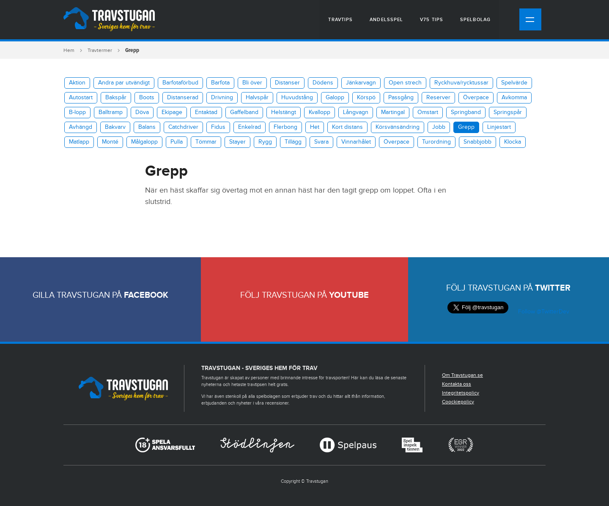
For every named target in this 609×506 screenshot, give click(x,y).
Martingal (393, 112)
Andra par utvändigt (124, 82)
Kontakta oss (456, 384)
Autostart (81, 97)
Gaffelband (244, 112)
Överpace (476, 97)
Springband (466, 112)
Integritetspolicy (460, 393)
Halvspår (257, 97)
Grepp (466, 127)
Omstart (427, 112)
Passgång (401, 97)
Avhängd (80, 127)
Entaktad (206, 112)
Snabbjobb (477, 142)
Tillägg (293, 142)
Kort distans (347, 127)
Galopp (335, 97)
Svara (321, 142)
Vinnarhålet (356, 142)
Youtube (349, 295)
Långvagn (355, 112)
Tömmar (206, 142)
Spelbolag (475, 19)
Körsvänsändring (398, 127)
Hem (68, 50)
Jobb (438, 127)
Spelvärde (514, 82)
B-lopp (77, 112)
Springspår (508, 112)
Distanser (287, 82)
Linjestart (499, 127)
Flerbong (285, 127)
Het (314, 127)
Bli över (252, 82)
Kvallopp (319, 112)
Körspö (366, 97)
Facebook (146, 295)
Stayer (237, 142)
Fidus (218, 127)
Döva (142, 112)
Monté (110, 142)
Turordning (436, 142)
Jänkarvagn (361, 82)
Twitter (553, 288)
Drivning (222, 97)
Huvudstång (297, 97)
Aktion (77, 82)
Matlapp (79, 142)
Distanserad (182, 97)
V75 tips (431, 19)
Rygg (265, 142)
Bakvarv (115, 127)
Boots (146, 97)
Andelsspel (386, 19)
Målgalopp (144, 142)
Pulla (176, 142)
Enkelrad (249, 127)
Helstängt (283, 112)
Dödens (323, 82)
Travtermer (100, 50)
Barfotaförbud (180, 82)
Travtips (340, 19)
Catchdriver (183, 127)
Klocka (512, 142)
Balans (147, 127)
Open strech (405, 82)
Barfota (220, 82)
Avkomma (514, 97)
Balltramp (111, 112)
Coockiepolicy (458, 402)
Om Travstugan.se (462, 375)
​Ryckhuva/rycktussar (461, 82)
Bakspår (115, 97)
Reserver (438, 97)
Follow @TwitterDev (542, 311)
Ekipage (172, 112)
